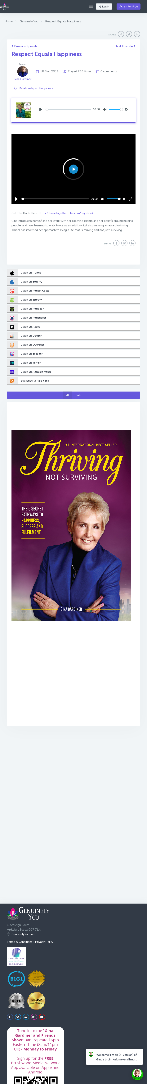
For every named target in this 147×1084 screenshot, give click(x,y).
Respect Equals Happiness (46, 54)
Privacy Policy (44, 942)
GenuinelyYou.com (23, 934)
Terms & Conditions (20, 942)
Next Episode (125, 46)
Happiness (46, 88)
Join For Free (128, 6)
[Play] (41, 109)
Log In (104, 6)
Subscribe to (28, 380)
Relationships (28, 88)
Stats (72, 395)
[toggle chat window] (137, 1074)
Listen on (24, 272)
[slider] (68, 109)
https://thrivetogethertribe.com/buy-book (66, 213)
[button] (91, 6)
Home (9, 21)
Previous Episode (24, 46)
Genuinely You (28, 21)
